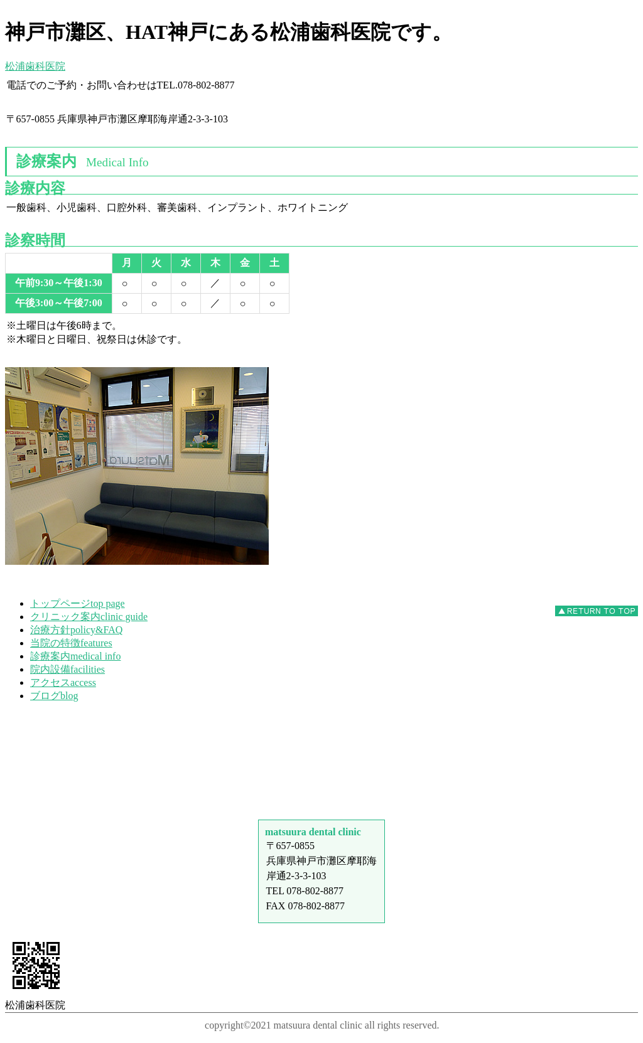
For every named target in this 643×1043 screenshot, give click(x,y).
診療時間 (321, 739)
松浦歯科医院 (35, 66)
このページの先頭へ (596, 611)
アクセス (321, 786)
